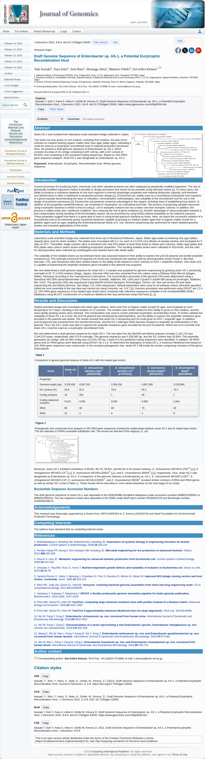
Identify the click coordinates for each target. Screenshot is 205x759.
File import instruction (94, 119)
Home (6, 31)
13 (153, 472)
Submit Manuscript (44, 31)
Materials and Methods (16, 129)
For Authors (21, 31)
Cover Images (11, 85)
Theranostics (15, 170)
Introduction (16, 124)
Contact (76, 31)
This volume (100, 42)
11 (69, 472)
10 (192, 469)
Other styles (56, 109)
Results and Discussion (16, 135)
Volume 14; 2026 (13, 43)
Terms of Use (179, 754)
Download (73, 118)
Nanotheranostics (15, 183)
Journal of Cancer (15, 176)
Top (16, 121)
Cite (115, 42)
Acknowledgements (16, 139)
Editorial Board (12, 79)
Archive (8, 73)
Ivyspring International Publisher (110, 751)
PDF (180, 41)
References (15, 142)
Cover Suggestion (13, 91)
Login (63, 31)
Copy (41, 109)
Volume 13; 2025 (13, 49)
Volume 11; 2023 (13, 61)
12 (113, 472)
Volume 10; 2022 (13, 67)
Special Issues (11, 97)
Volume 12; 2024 (13, 55)
